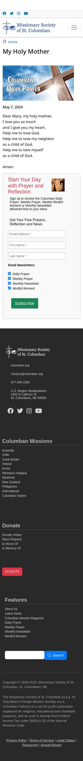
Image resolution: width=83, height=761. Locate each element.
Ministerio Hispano (14, 473)
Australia (8, 450)
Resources (30, 745)
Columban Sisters (14, 495)
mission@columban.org (26, 374)
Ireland (7, 464)
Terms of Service (41, 740)
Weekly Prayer (22, 278)
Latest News (13, 613)
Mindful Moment (23, 288)
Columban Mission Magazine (24, 618)
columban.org (20, 365)
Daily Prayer (20, 274)
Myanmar (8, 477)
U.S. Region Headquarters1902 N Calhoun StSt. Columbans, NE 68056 (28, 394)
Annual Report (51, 745)
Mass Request (12, 539)
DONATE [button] (12, 571)
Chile (5, 455)
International (10, 491)
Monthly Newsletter (25, 283)
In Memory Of (11, 548)
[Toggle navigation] (74, 27)
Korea (6, 468)
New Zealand (11, 482)
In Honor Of (10, 544)
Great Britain (10, 459)
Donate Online (12, 535)
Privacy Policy (16, 740)
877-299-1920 (20, 382)
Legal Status (66, 740)
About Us (11, 609)
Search (58, 655)
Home (12, 42)
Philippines (9, 486)
